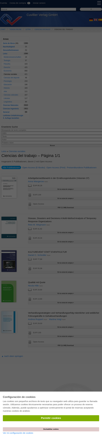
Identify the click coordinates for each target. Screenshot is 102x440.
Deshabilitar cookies (51, 429)
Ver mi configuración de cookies (18, 433)
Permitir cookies (51, 418)
